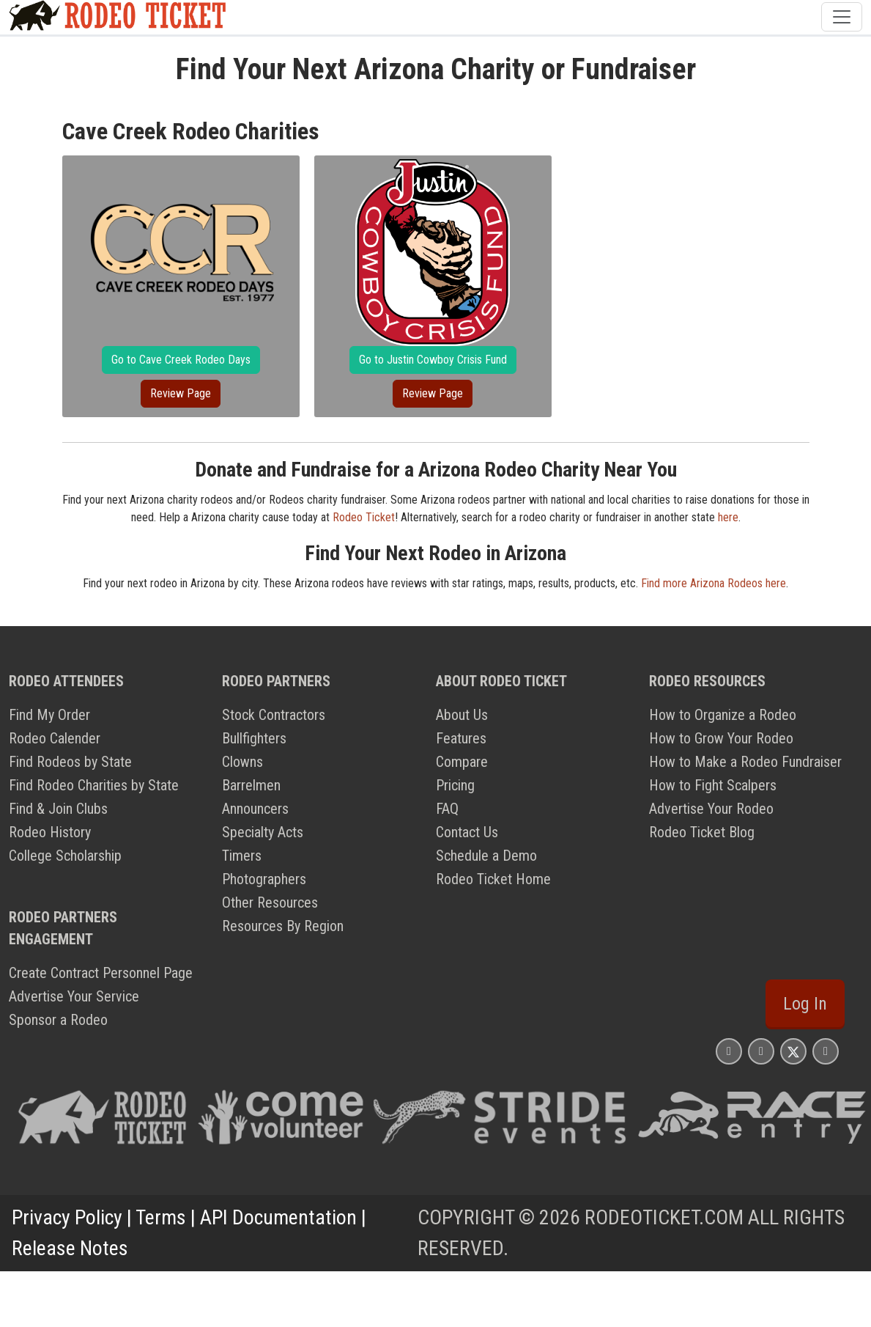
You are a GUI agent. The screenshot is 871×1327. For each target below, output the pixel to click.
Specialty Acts (262, 832)
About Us (462, 715)
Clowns (242, 762)
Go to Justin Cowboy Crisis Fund (433, 360)
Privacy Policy (67, 1217)
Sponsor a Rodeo (58, 1020)
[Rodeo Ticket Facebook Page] (761, 1051)
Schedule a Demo (486, 855)
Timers (242, 855)
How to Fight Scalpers (713, 785)
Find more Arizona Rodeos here (713, 583)
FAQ (447, 808)
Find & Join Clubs (58, 808)
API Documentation (278, 1217)
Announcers (255, 808)
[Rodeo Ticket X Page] (793, 1051)
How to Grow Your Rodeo (721, 738)
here (728, 517)
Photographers (264, 879)
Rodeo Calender (54, 738)
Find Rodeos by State (70, 762)
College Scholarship (65, 855)
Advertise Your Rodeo (711, 808)
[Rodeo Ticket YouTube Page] (825, 1051)
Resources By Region (283, 926)
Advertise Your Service (74, 996)
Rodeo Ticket (364, 517)
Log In (805, 1003)
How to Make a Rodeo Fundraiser (745, 762)
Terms (161, 1217)
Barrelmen (251, 785)
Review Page (180, 393)
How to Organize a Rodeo (722, 715)
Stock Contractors (273, 715)
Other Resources (270, 902)
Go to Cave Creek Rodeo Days (181, 360)
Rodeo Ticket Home (493, 879)
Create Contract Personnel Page (101, 973)
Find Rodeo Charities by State (94, 785)
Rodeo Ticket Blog (702, 832)
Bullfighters (254, 738)
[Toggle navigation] (841, 17)
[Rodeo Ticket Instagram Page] (729, 1051)
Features (461, 738)
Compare (462, 762)
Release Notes (70, 1248)
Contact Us (467, 832)
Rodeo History (50, 832)
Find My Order (49, 715)
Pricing (455, 785)
